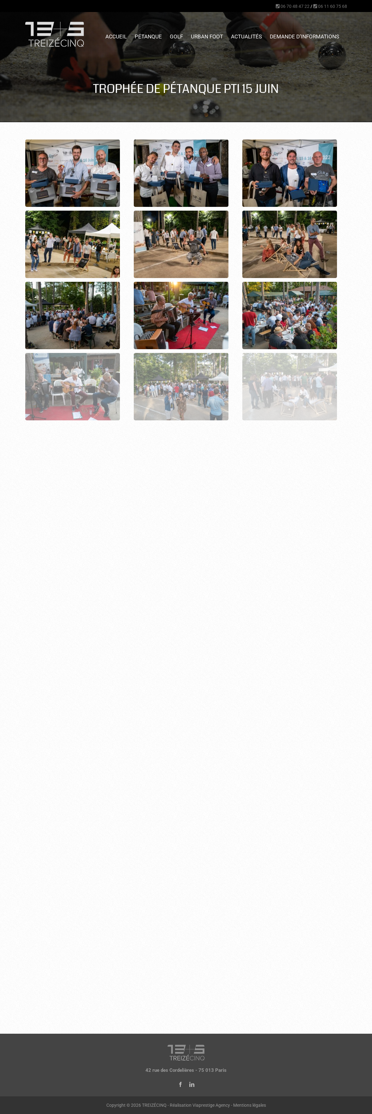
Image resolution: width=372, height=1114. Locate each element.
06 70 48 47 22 (293, 6)
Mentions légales (249, 1105)
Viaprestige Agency (211, 1105)
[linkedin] (191, 1084)
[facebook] (180, 1084)
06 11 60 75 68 (330, 6)
